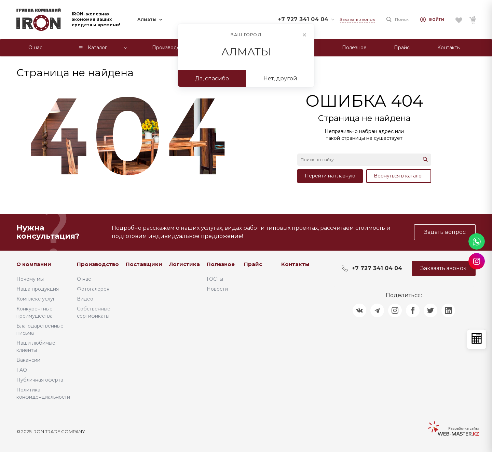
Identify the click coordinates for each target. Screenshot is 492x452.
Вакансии (28, 360)
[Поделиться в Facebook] (413, 310)
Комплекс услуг (35, 299)
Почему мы (30, 279)
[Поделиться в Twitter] (430, 310)
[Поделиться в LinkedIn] (448, 310)
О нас (84, 279)
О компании (33, 264)
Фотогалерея (93, 289)
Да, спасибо (212, 78)
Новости (217, 289)
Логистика (184, 264)
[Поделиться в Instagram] (395, 310)
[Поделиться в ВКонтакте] (359, 310)
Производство (98, 264)
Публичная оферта (39, 380)
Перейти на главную (330, 176)
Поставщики (144, 264)
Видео (85, 299)
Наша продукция (37, 289)
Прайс (253, 264)
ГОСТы (215, 279)
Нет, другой (280, 78)
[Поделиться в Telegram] (377, 310)
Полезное (221, 264)
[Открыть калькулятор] (477, 339)
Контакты (295, 264)
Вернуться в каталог (399, 176)
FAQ (21, 370)
